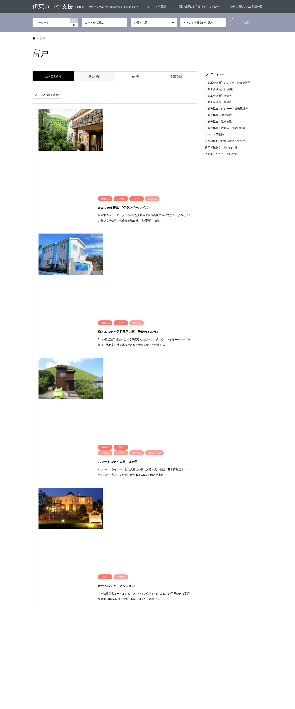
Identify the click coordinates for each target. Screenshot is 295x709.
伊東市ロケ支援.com (147, 691)
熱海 (35, 596)
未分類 (92, 591)
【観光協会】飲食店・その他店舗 (225, 128)
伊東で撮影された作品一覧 (246, 6)
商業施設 (182, 602)
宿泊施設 (238, 602)
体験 (152, 596)
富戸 (91, 585)
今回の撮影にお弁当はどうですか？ (198, 6)
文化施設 (210, 607)
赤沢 (119, 596)
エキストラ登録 (156, 6)
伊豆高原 (65, 580)
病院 (180, 613)
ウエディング (241, 580)
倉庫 (208, 596)
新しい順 (94, 76)
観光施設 (238, 613)
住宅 (236, 591)
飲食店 (237, 618)
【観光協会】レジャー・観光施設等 (226, 108)
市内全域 (37, 591)
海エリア (121, 591)
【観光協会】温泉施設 (218, 121)
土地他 (209, 602)
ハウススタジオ (186, 585)
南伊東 (120, 580)
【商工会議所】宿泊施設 (219, 89)
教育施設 (182, 607)
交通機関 (182, 591)
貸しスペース (157, 618)
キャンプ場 (155, 585)
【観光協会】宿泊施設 (218, 115)
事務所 (36, 580)
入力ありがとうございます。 (222, 153)
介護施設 (210, 591)
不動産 (237, 585)
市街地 (64, 591)
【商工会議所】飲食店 (218, 102)
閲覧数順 (176, 76)
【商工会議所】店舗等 (218, 95)
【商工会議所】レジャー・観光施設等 (228, 82)
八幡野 (92, 580)
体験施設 (182, 596)
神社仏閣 (210, 613)
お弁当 (181, 580)
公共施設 (238, 596)
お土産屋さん (157, 580)
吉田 (35, 585)
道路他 (209, 618)
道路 (180, 618)
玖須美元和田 (68, 596)
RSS (34, 694)
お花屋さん (212, 580)
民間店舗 (154, 613)
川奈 (119, 585)
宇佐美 (64, 585)
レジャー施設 (213, 585)
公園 (152, 602)
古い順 (135, 76)
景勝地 (237, 607)
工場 (152, 607)
